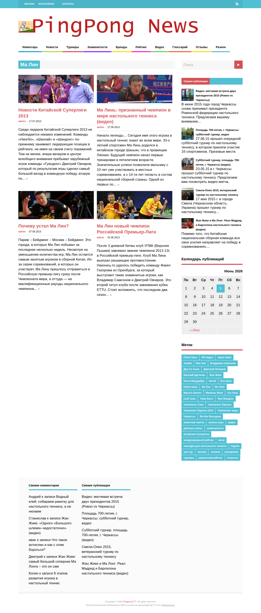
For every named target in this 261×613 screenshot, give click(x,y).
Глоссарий (180, 47)
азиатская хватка (194, 422)
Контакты (68, 4)
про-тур (188, 452)
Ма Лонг (220, 386)
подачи (235, 446)
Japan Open (224, 357)
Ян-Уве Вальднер (210, 416)
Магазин (29, 4)
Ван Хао (201, 363)
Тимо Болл (206, 398)
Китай (212, 381)
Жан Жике (215, 375)
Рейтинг (141, 47)
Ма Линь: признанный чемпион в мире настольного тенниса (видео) (134, 115)
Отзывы (201, 47)
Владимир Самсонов (223, 363)
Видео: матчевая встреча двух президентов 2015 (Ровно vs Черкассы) (102, 501)
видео (231, 422)
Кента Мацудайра (194, 381)
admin (21, 121)
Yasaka (188, 363)
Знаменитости (97, 47)
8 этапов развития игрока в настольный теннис (48, 578)
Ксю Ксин (226, 381)
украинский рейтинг (210, 457)
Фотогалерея (46, 4)
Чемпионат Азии (193, 404)
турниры (189, 457)
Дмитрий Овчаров (214, 369)
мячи (221, 440)
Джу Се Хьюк (191, 369)
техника (215, 452)
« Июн (195, 330)
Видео (159, 47)
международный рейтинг (199, 440)
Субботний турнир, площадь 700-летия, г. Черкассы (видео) (105, 535)
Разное (221, 47)
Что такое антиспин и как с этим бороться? (48, 545)
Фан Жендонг (226, 398)
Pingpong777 (129, 601)
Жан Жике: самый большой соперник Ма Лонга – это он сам (52, 561)
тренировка (231, 452)
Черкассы (190, 416)
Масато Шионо (192, 392)
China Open (190, 357)
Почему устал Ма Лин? (43, 226)
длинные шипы (193, 428)
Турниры (72, 47)
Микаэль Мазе (214, 392)
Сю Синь (232, 392)
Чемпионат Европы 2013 (198, 410)
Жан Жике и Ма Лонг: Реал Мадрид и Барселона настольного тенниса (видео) (105, 568)
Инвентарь (30, 47)
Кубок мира (190, 386)
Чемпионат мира (228, 410)
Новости (52, 47)
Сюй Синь (190, 398)
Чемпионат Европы (219, 404)
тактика (201, 452)
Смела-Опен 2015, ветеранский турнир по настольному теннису (100, 552)
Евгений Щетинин (194, 375)
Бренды (121, 47)
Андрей (35, 497)
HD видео (207, 357)
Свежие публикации (196, 81)
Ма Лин (206, 386)
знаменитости (215, 428)
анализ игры (216, 422)
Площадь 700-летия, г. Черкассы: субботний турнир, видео (105, 518)
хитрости (232, 457)
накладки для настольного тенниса (205, 446)
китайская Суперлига (196, 434)
